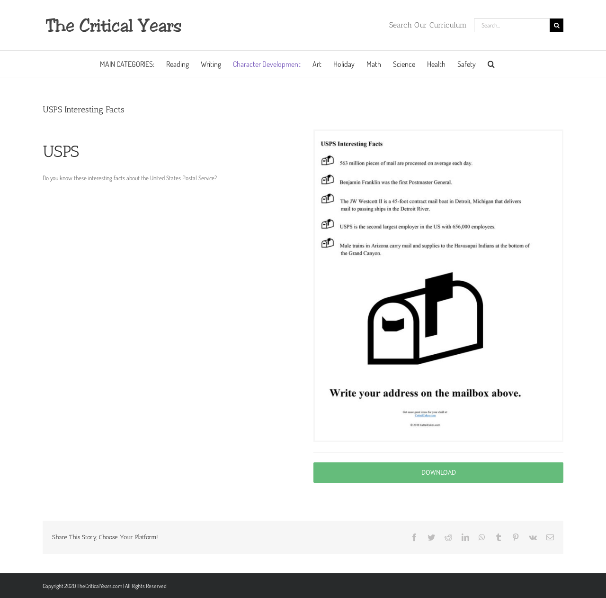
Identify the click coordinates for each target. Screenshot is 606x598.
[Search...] (512, 25)
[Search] (556, 25)
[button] (491, 64)
